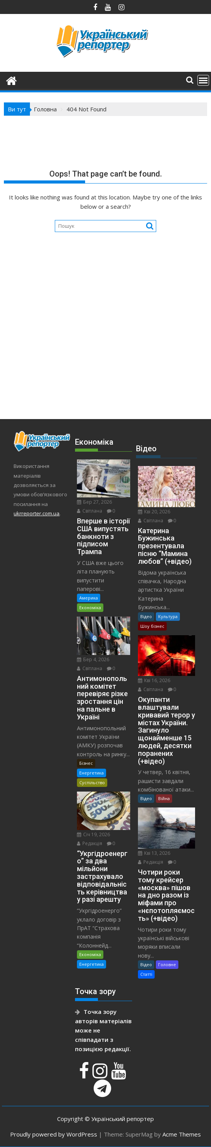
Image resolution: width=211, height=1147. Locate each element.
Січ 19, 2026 (93, 834)
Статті (146, 974)
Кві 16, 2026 (154, 680)
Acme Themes (181, 1134)
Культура (168, 616)
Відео (146, 616)
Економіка (90, 607)
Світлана (89, 511)
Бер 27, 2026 (94, 502)
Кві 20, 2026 (154, 511)
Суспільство (92, 782)
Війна (164, 798)
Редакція (89, 843)
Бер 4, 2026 (93, 659)
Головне (167, 964)
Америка (88, 598)
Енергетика (91, 773)
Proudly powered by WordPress (53, 1134)
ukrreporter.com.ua (36, 513)
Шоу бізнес (152, 626)
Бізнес (86, 763)
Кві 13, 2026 (154, 853)
